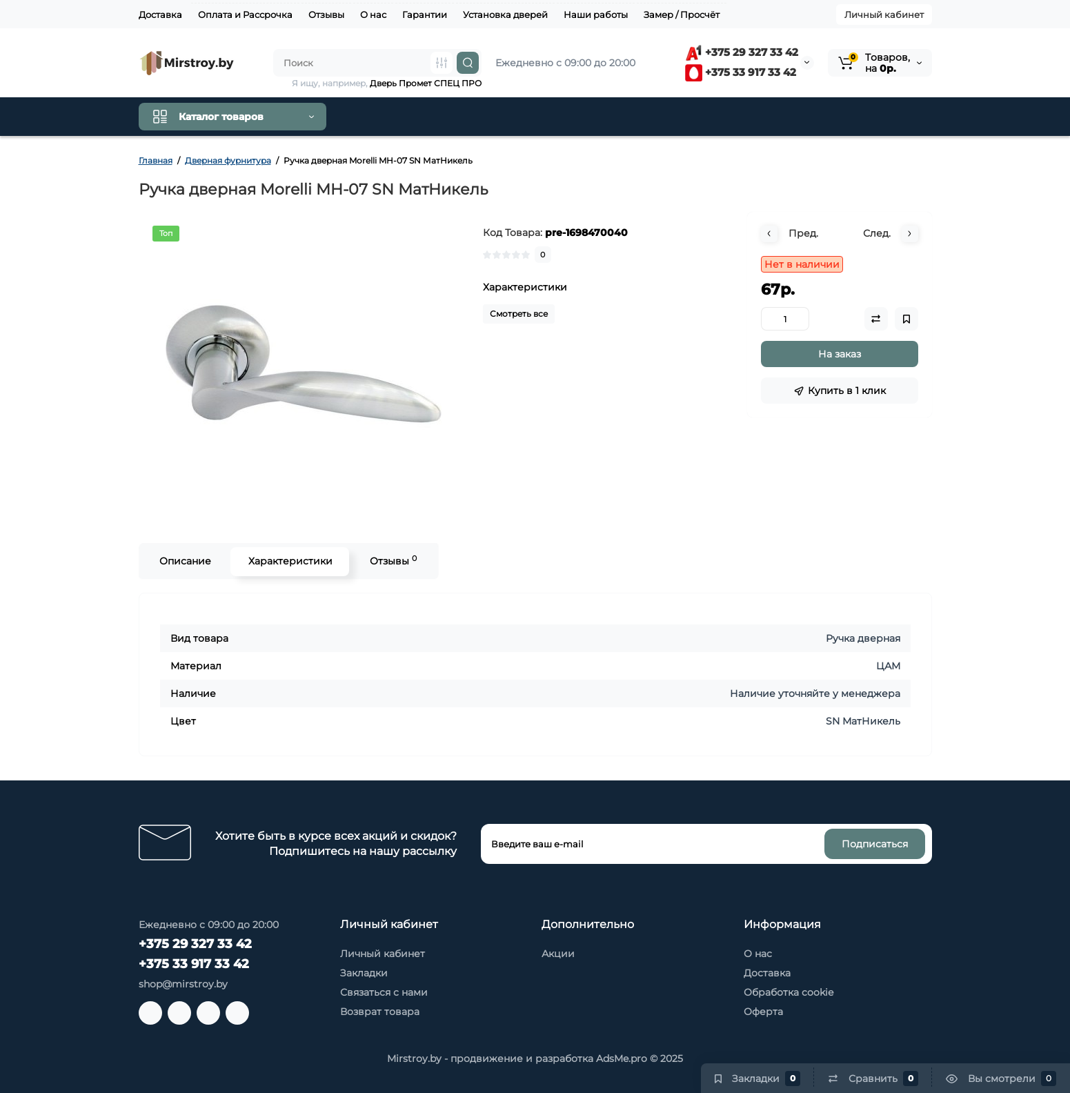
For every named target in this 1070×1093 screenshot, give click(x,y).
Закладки (364, 973)
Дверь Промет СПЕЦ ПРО (426, 83)
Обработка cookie (788, 992)
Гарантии (424, 14)
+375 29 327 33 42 (741, 52)
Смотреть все (519, 313)
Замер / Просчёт (682, 14)
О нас (373, 14)
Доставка (160, 14)
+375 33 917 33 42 (740, 72)
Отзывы (326, 14)
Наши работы (596, 14)
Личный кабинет (884, 14)
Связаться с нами (384, 992)
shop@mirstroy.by (183, 984)
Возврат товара (379, 1011)
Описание (184, 561)
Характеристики (290, 561)
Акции (558, 953)
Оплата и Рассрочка (245, 14)
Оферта (763, 1011)
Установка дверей (505, 14)
